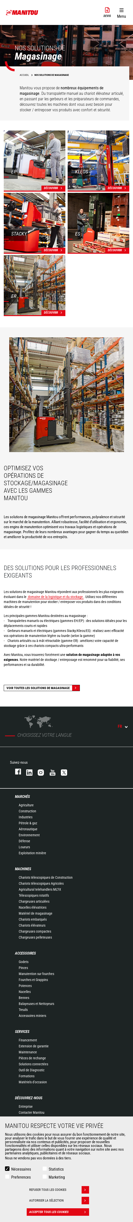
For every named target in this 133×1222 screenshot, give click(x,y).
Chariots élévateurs (32, 925)
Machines (23, 869)
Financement (28, 1040)
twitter (61, 771)
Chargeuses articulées (34, 901)
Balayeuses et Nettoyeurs (36, 1004)
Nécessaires (21, 1169)
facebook (15, 771)
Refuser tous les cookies (59, 1190)
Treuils (23, 1010)
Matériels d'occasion (33, 1082)
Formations (26, 1076)
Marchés (22, 796)
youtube (50, 771)
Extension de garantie (34, 1046)
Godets (23, 962)
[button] (121, 12)
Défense (24, 841)
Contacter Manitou (31, 1112)
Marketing (57, 1177)
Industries (25, 817)
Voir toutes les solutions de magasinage (43, 688)
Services (22, 1031)
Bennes (24, 998)
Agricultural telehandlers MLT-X (40, 889)
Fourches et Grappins (33, 980)
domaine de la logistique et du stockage (55, 597)
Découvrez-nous (28, 1098)
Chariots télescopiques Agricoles (41, 883)
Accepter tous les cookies (59, 1212)
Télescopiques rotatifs (34, 895)
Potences (25, 986)
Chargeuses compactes (35, 931)
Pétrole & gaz (28, 823)
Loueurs (24, 847)
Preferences (21, 1177)
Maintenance (28, 1052)
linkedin (27, 771)
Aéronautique (28, 829)
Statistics (56, 1169)
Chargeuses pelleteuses (35, 937)
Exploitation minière (32, 853)
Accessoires (25, 953)
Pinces (23, 968)
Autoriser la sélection (59, 1200)
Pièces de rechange (32, 1058)
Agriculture (26, 805)
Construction (27, 811)
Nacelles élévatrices (32, 907)
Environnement (29, 835)
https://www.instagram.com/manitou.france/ (38, 771)
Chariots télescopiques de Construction (46, 877)
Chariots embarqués (33, 919)
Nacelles (25, 992)
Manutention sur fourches (36, 974)
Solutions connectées (33, 1064)
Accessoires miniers (32, 1016)
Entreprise (26, 1106)
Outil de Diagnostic (31, 1070)
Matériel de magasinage (35, 913)
